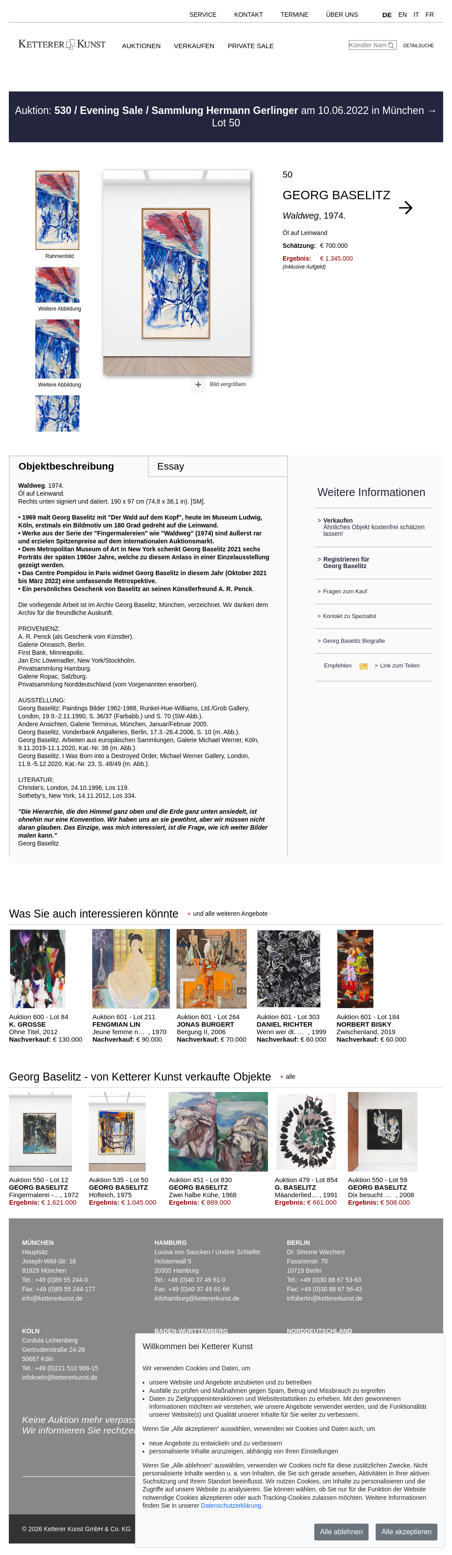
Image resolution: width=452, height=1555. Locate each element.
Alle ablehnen (341, 1532)
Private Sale (251, 45)
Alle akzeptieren (406, 1532)
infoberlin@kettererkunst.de (324, 1298)
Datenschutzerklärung (231, 1505)
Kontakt (248, 14)
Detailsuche (418, 45)
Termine (295, 14)
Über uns (342, 14)
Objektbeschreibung (66, 466)
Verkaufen (194, 45)
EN (402, 14)
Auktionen (141, 45)
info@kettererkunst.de (52, 1298)
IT (416, 14)
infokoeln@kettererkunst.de (60, 1377)
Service (202, 14)
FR (430, 14)
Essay (170, 466)
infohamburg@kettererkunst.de (196, 1298)
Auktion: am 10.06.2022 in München (221, 110)
